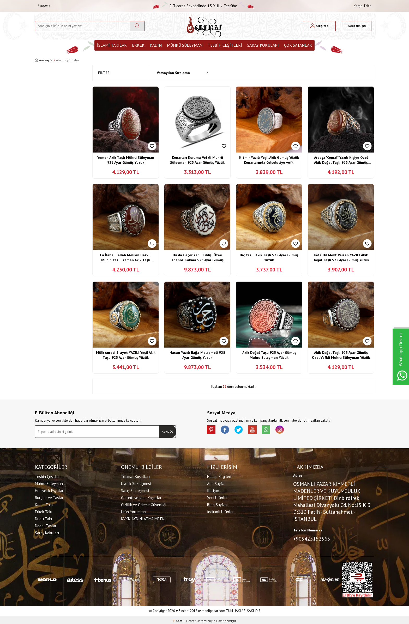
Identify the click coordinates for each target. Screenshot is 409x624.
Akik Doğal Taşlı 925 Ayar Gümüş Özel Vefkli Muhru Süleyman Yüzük (341, 355)
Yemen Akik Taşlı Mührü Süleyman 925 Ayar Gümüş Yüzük (125, 160)
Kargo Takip (362, 6)
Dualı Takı (43, 518)
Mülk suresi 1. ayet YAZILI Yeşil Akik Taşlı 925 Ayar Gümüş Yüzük (125, 355)
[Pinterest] (212, 430)
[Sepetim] (356, 26)
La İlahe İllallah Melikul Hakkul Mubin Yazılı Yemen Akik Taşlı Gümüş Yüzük (126, 258)
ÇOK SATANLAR (298, 45)
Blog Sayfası (217, 503)
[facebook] (228, 430)
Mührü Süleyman (184, 45)
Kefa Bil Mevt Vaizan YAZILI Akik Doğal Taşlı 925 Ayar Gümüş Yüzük (340, 258)
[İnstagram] (290, 430)
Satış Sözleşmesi (135, 489)
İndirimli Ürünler (220, 510)
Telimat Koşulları (135, 475)
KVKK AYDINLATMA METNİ (143, 518)
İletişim (44, 6)
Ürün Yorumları (133, 510)
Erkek (138, 45)
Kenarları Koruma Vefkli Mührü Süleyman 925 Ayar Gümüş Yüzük (197, 160)
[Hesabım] (319, 26)
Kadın (156, 45)
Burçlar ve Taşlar (49, 496)
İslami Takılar (112, 45)
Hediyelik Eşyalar (49, 489)
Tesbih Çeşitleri (225, 45)
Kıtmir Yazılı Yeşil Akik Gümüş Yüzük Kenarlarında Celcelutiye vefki (269, 160)
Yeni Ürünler (217, 496)
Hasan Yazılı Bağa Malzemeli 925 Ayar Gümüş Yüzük (197, 355)
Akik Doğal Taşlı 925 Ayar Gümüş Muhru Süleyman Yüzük (269, 355)
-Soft (178, 619)
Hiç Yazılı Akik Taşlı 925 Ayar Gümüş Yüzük (269, 258)
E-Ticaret (189, 619)
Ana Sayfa (215, 482)
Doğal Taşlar (45, 525)
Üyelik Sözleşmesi (136, 482)
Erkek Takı (43, 510)
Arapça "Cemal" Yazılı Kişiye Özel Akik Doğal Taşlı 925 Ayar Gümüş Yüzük (341, 160)
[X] (243, 430)
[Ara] (137, 26)
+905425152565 (311, 537)
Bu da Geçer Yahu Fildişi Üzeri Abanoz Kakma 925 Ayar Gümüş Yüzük (197, 258)
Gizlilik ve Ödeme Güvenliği (143, 503)
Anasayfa (43, 60)
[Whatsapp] (275, 430)
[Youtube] (259, 430)
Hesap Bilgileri (219, 475)
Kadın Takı (44, 503)
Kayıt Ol (167, 431)
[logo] (204, 26)
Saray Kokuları (263, 45)
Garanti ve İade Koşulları (142, 496)
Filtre (104, 72)
